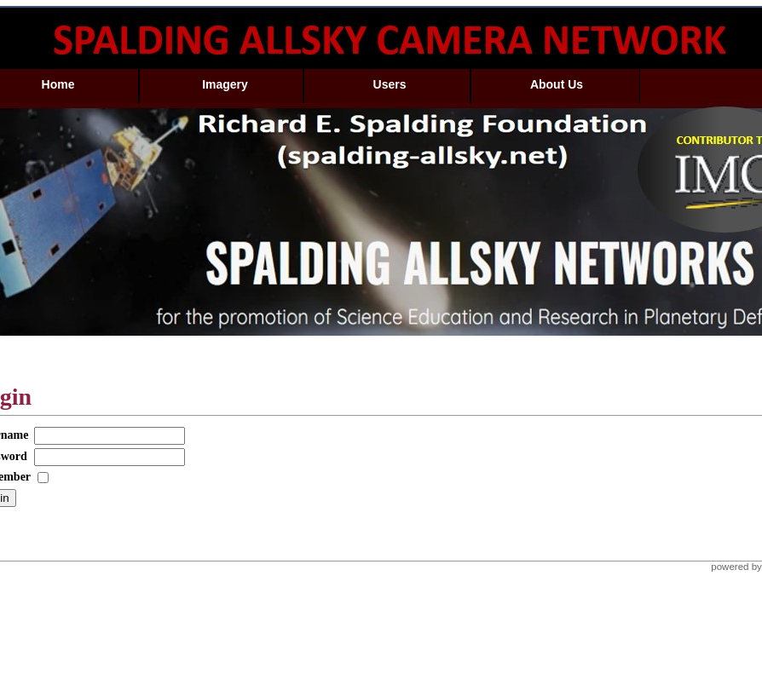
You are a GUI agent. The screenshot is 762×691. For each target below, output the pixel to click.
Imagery (225, 84)
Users (390, 84)
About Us (556, 84)
